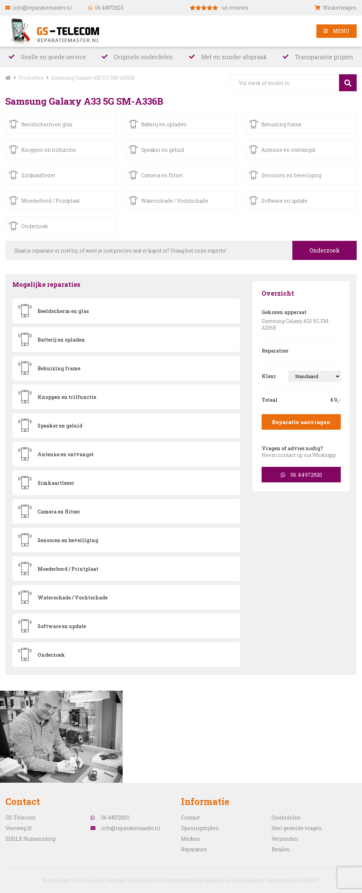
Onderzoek (324, 250)
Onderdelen (286, 817)
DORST (311, 880)
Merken (190, 838)
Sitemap (115, 880)
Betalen (281, 849)
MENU (336, 31)
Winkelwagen (336, 7)
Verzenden (285, 838)
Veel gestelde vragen (297, 828)
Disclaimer (141, 880)
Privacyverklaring (180, 880)
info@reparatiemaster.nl (38, 7)
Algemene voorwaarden (235, 880)
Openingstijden (200, 828)
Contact (190, 817)
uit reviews (219, 7)
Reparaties (194, 849)
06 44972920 (105, 7)
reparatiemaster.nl (57, 31)
